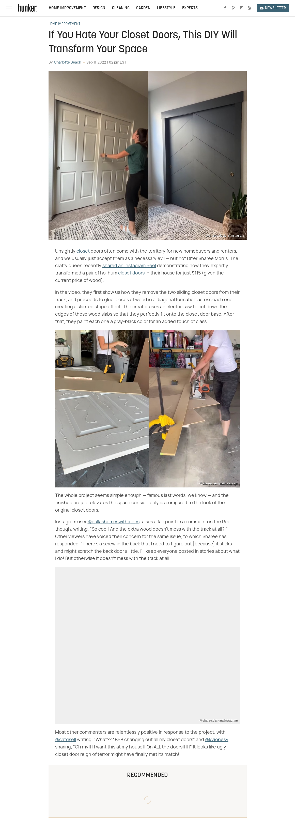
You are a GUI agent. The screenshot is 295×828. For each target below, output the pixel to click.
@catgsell (65, 740)
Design (98, 8)
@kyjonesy (216, 740)
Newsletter (273, 8)
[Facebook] (225, 8)
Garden (143, 8)
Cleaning (121, 8)
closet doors (131, 273)
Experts (190, 8)
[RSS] (249, 8)
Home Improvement (67, 8)
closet (83, 251)
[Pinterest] (233, 8)
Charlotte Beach (67, 62)
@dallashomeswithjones (113, 522)
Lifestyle (166, 8)
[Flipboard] (241, 8)
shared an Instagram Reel (129, 266)
